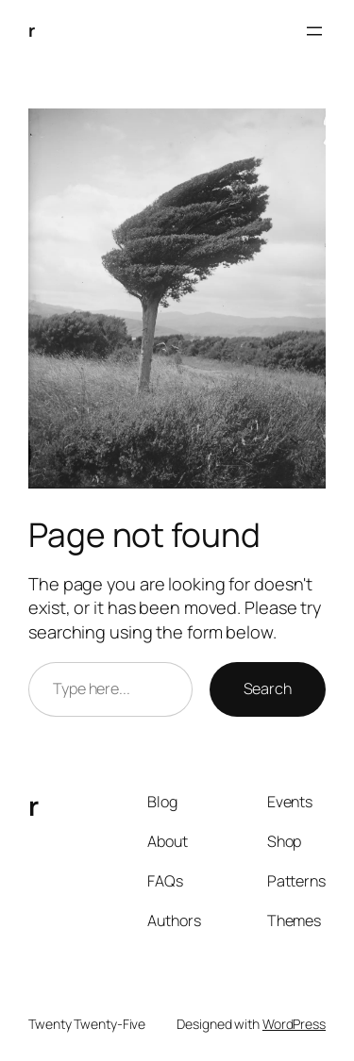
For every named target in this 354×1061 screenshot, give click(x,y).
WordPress (294, 1024)
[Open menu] (314, 31)
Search (268, 688)
